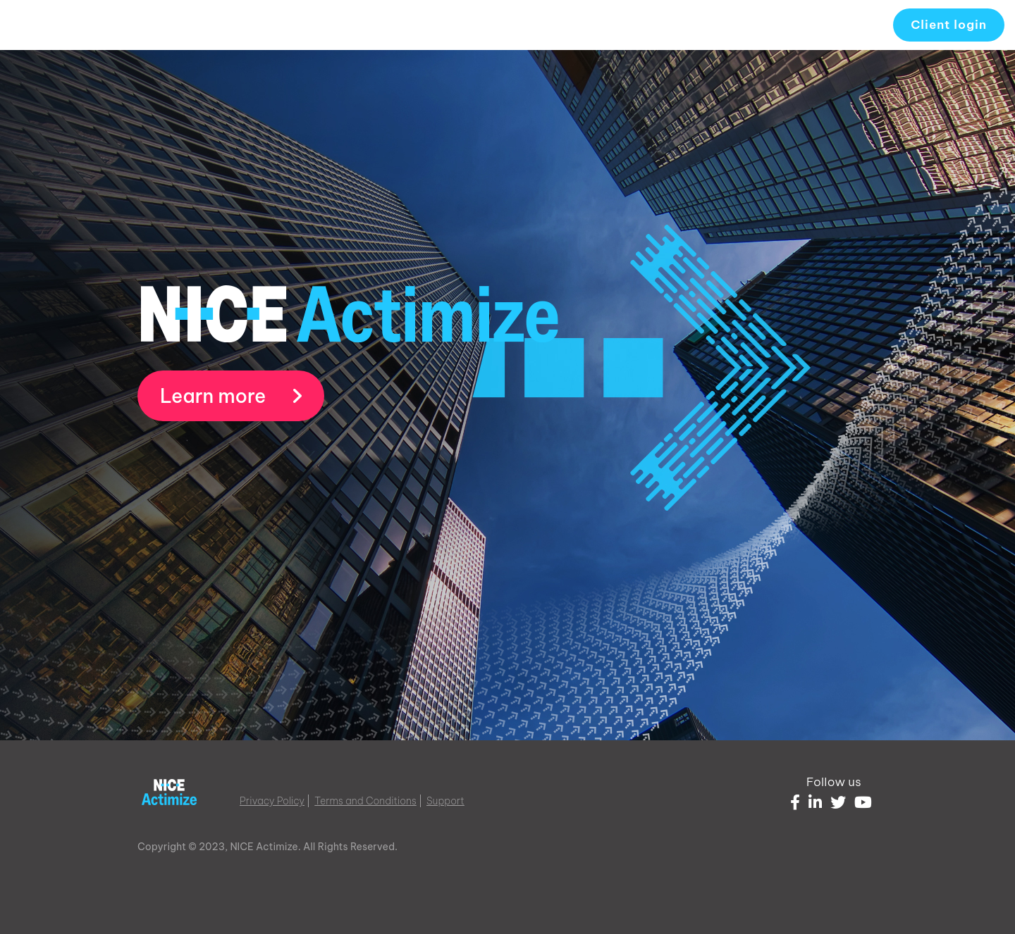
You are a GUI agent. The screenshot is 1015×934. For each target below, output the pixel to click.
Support (445, 801)
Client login (949, 24)
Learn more (231, 396)
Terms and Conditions (365, 801)
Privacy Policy (272, 801)
